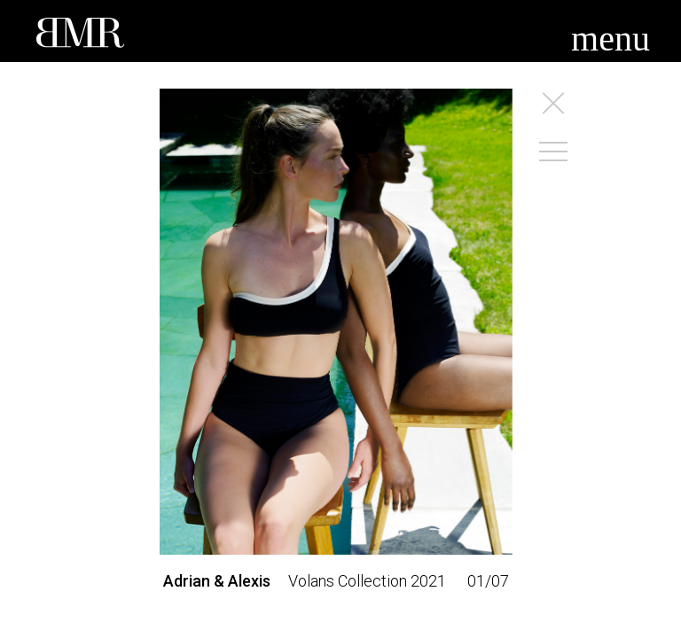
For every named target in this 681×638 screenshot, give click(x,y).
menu (610, 38)
